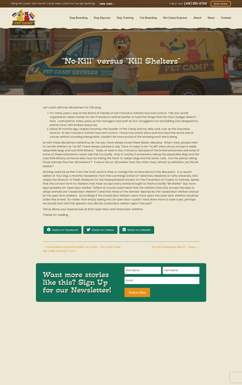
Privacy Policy (211, 379)
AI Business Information (184, 379)
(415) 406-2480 (206, 350)
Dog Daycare (102, 17)
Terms (228, 379)
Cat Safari (149, 334)
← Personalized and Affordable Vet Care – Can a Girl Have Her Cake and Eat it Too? (82, 249)
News (211, 17)
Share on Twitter (103, 230)
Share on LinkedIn (139, 230)
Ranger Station (206, 334)
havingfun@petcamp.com (92, 355)
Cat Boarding (148, 17)
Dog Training (125, 17)
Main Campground (92, 334)
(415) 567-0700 (149, 350)
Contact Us (227, 383)
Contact (226, 17)
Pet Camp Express (175, 17)
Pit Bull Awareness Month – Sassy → (175, 247)
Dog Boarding (79, 17)
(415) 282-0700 (195, 4)
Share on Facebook (65, 230)
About (197, 17)
